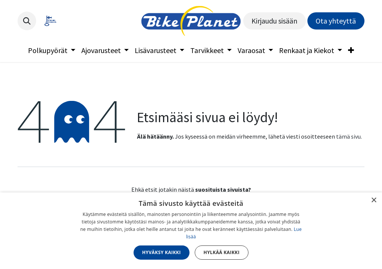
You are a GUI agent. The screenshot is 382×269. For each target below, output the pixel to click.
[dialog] (191, 230)
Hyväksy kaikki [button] (161, 252)
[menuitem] (51, 50)
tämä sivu (348, 136)
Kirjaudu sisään (274, 20)
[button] (27, 21)
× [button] (373, 200)
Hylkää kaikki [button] (221, 252)
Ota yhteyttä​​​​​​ (336, 20)
